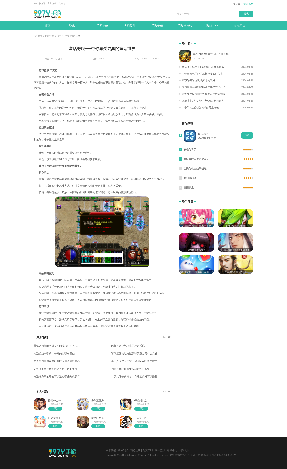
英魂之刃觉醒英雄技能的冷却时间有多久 (57, 345)
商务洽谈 (135, 450)
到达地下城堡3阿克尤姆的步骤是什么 (203, 67)
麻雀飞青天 (190, 149)
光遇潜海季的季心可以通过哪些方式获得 (57, 376)
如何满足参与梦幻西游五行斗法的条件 (55, 369)
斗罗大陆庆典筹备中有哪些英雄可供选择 (134, 376)
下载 (247, 135)
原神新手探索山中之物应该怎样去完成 (203, 94)
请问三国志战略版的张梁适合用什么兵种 (134, 353)
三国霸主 (189, 187)
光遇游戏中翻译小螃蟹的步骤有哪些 (54, 353)
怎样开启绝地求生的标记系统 (128, 345)
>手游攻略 (69, 36)
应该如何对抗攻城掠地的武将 (198, 80)
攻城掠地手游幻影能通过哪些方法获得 (203, 87)
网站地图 (184, 450)
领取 (55, 408)
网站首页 (49, 36)
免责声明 (148, 450)
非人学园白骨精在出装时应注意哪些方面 (57, 361)
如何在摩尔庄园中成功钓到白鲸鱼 (130, 369)
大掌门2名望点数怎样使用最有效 (200, 107)
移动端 (236, 3)
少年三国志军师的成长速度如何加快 (202, 73)
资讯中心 (59, 36)
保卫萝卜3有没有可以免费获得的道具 (203, 100)
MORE (167, 337)
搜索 (246, 13)
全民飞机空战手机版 (195, 168)
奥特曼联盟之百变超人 (196, 159)
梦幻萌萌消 (190, 178)
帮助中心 (172, 450)
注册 (251, 3)
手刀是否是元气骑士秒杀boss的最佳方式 (134, 361)
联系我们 (123, 450)
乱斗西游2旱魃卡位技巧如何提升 (211, 54)
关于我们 (111, 450)
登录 (245, 3)
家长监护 (160, 450)
